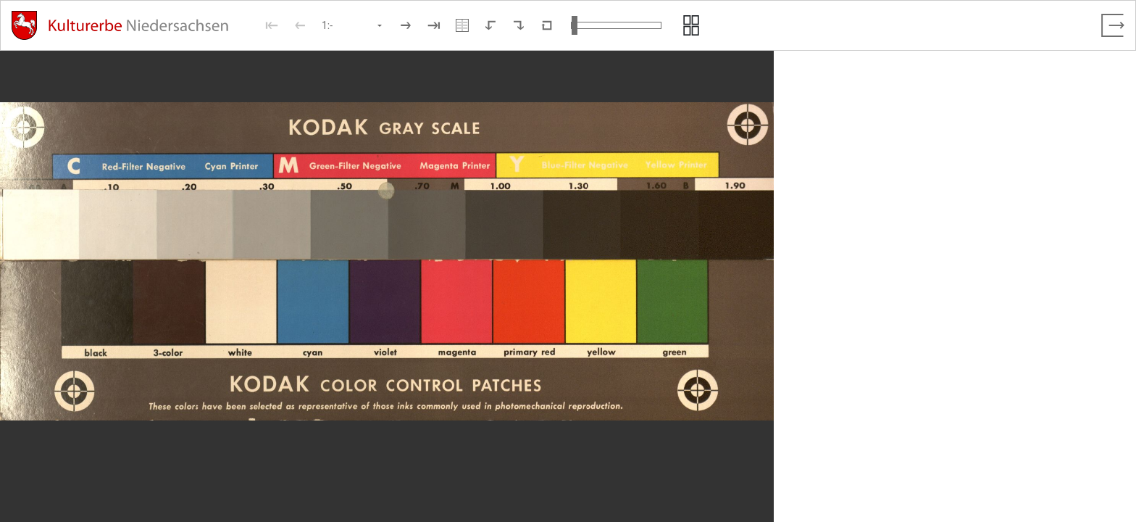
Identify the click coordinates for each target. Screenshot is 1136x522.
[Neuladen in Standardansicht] (547, 25)
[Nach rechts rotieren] (518, 25)
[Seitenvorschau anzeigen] (691, 25)
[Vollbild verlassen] (1112, 25)
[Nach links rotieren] (490, 25)
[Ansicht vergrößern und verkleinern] (616, 25)
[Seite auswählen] (353, 25)
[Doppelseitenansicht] (462, 25)
